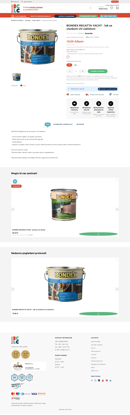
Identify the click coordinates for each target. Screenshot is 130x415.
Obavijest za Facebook (98, 364)
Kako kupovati (96, 351)
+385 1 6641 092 (63, 344)
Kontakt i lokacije (96, 344)
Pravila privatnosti (97, 360)
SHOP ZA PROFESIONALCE (41, 16)
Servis (93, 367)
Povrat (93, 348)
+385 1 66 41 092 (110, 16)
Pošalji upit (114, 1)
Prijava (101, 8)
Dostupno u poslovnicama (107, 89)
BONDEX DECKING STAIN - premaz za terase (29, 230)
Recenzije (89, 34)
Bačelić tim (95, 370)
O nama (93, 354)
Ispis (22, 86)
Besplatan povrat (87, 109)
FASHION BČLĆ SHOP (89, 16)
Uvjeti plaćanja (75, 95)
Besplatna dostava (74, 109)
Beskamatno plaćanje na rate (99, 110)
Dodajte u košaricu (98, 72)
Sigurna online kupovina (111, 110)
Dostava (93, 357)
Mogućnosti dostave (97, 95)
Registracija (103, 10)
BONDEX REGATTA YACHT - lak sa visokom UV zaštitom (34, 310)
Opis (47, 125)
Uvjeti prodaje (95, 341)
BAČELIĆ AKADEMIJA (67, 16)
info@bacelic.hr (65, 349)
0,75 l (69, 65)
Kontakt (116, 95)
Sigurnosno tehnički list (63, 125)
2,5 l (75, 65)
